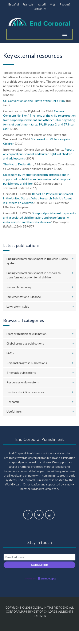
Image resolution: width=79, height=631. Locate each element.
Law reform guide (18, 306)
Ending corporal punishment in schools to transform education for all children (34, 275)
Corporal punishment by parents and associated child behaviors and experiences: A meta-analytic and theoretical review (39, 217)
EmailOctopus (48, 579)
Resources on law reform (23, 382)
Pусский (65, 4)
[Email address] (39, 557)
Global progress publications (25, 343)
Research (13, 401)
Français (28, 4)
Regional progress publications (27, 363)
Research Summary (19, 287)
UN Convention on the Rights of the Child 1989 (34, 100)
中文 (53, 4)
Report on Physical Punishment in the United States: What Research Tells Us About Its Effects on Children (38, 198)
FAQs (10, 353)
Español (13, 4)
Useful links (14, 411)
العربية (41, 4)
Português (39, 8)
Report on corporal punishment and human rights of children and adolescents (38, 154)
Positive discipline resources (25, 392)
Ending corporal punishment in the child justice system (37, 261)
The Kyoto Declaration (18, 164)
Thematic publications (21, 372)
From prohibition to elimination (27, 333)
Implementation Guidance (24, 296)
